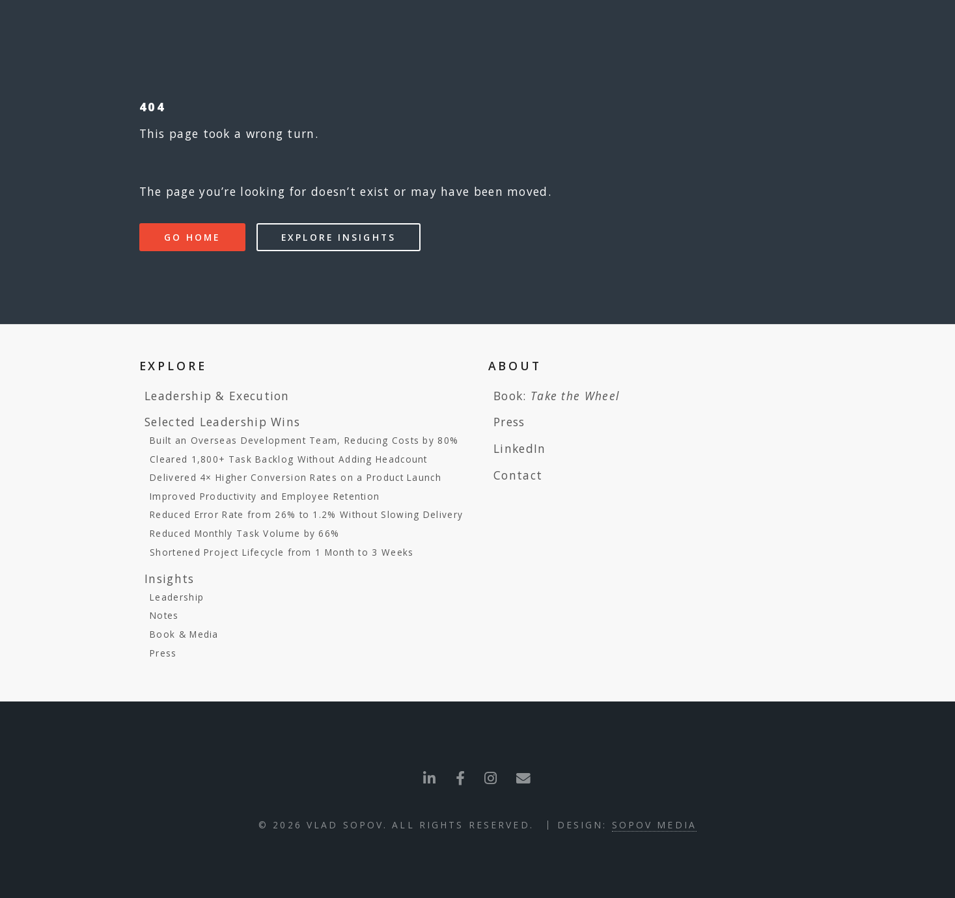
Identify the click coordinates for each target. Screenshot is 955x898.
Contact (517, 475)
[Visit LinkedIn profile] (429, 778)
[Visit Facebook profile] (460, 778)
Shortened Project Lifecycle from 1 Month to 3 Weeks (281, 552)
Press (163, 653)
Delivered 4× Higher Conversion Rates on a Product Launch (295, 477)
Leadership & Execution (217, 395)
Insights (169, 578)
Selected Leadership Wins (222, 421)
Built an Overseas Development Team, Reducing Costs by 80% (304, 440)
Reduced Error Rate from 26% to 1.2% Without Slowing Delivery (306, 514)
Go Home (192, 237)
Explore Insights (338, 237)
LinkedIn (519, 448)
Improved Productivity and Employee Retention (265, 496)
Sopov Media (654, 825)
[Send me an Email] (490, 778)
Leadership (177, 597)
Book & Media (184, 634)
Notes (164, 615)
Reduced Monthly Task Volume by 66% (244, 533)
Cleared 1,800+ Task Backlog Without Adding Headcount (289, 459)
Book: (556, 395)
